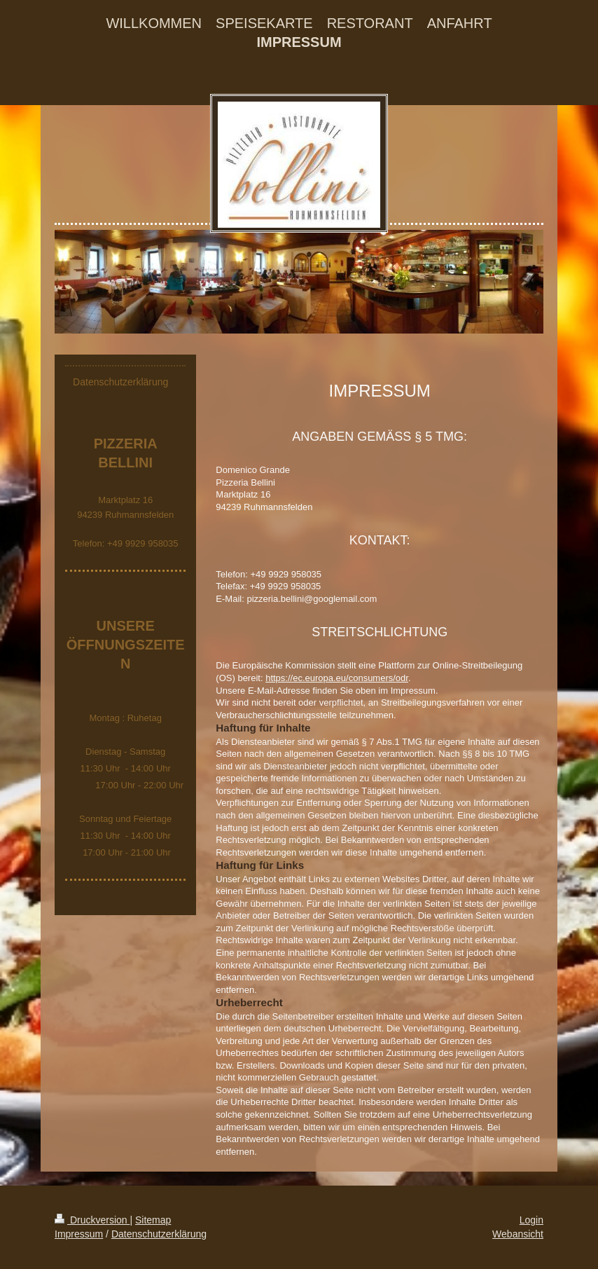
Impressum (79, 1234)
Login (531, 1220)
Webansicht (517, 1234)
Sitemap (153, 1220)
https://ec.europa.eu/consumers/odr (336, 678)
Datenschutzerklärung (159, 1234)
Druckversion (92, 1220)
